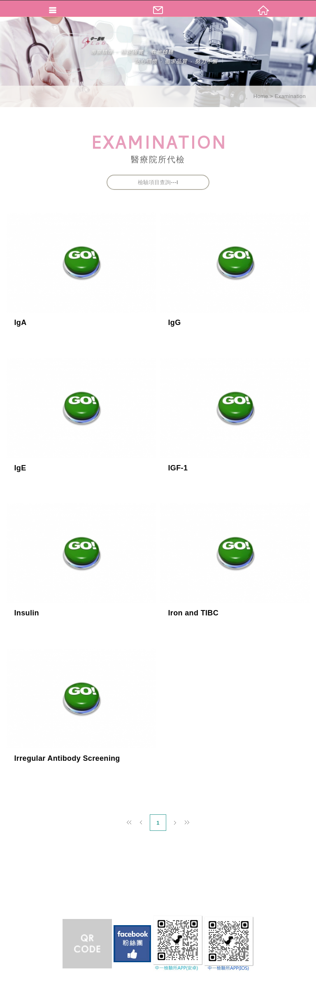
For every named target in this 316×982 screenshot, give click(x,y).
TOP (158, 975)
